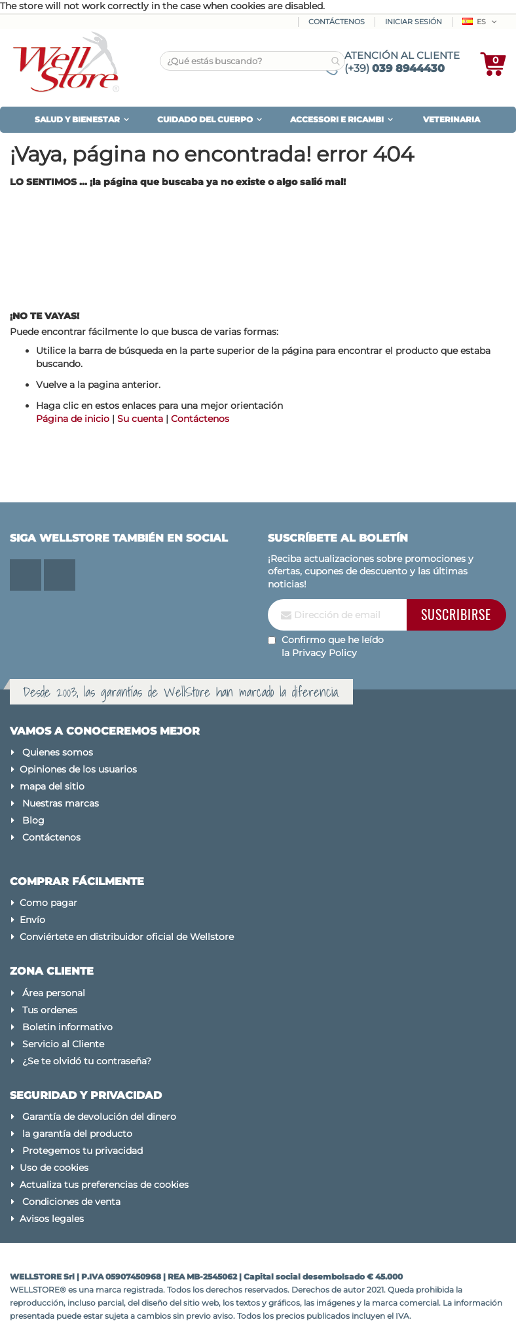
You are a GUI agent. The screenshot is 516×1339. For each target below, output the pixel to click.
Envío (32, 920)
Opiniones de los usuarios (78, 769)
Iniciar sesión (413, 21)
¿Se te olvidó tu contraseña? (86, 1061)
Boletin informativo (67, 1027)
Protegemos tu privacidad (82, 1150)
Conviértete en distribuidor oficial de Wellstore (127, 937)
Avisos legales (52, 1219)
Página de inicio (72, 419)
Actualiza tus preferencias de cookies (104, 1185)
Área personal (53, 993)
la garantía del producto (77, 1133)
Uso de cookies (54, 1168)
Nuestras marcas (60, 803)
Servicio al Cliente (63, 1044)
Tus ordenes (49, 1010)
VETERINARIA (451, 119)
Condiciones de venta (71, 1202)
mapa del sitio (52, 786)
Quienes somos (57, 752)
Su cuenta (140, 419)
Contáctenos (336, 21)
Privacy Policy (324, 653)
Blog (33, 820)
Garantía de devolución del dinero (99, 1116)
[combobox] (252, 61)
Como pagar (48, 903)
